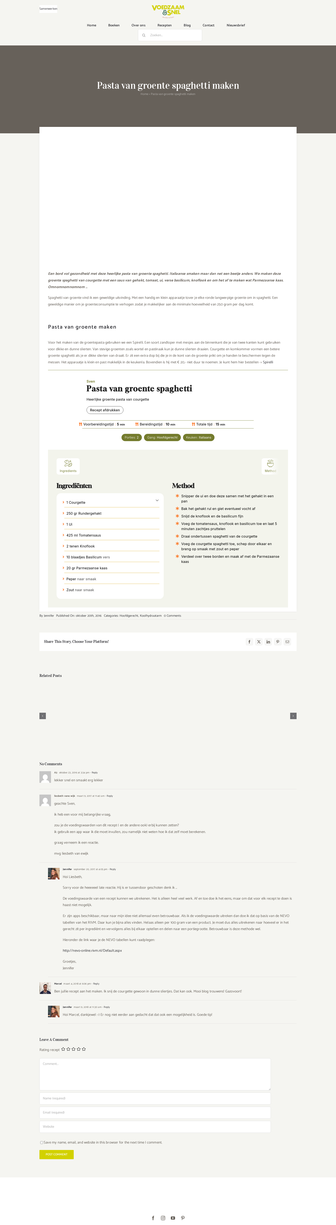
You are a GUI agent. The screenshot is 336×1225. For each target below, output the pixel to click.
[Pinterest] (277, 641)
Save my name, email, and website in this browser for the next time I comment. (103, 1142)
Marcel (58, 984)
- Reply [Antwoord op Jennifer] (112, 869)
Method (270, 465)
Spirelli (268, 362)
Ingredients (68, 465)
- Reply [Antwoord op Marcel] (95, 984)
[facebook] (153, 1218)
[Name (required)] (155, 1099)
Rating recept (49, 1050)
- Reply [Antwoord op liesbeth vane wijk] (109, 796)
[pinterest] (183, 1218)
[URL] (155, 1127)
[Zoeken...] (170, 35)
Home (144, 94)
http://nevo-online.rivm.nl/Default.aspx (92, 951)
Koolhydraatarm (151, 615)
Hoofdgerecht (129, 615)
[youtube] (173, 1218)
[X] (259, 641)
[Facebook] (249, 641)
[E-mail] (287, 641)
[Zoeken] (144, 35)
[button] (157, 500)
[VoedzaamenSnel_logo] (168, 7)
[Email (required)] (155, 1113)
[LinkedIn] (268, 641)
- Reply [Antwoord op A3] (93, 773)
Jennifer (49, 615)
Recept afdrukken (105, 410)
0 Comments (172, 615)
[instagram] (163, 1218)
